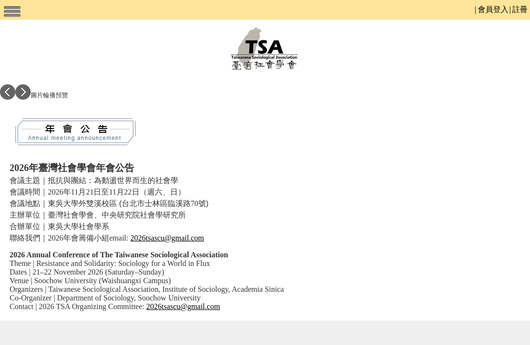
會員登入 (493, 9)
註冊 (520, 9)
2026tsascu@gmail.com (167, 238)
